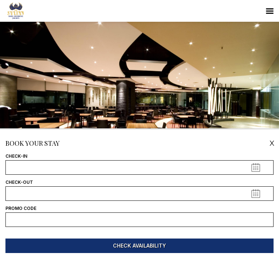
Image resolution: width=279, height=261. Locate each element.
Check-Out (19, 182)
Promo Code (20, 208)
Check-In (16, 156)
